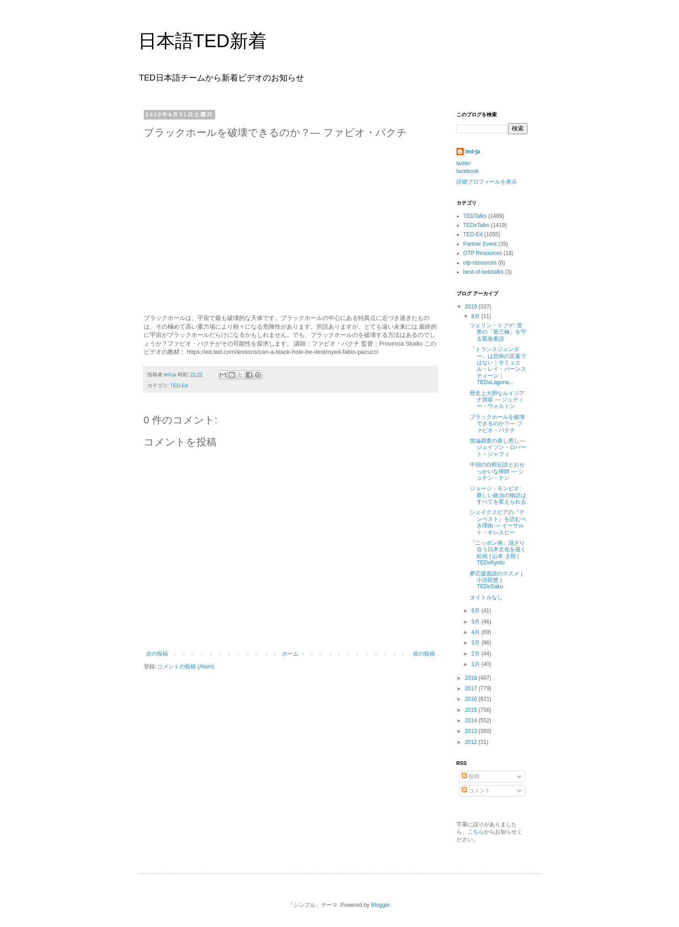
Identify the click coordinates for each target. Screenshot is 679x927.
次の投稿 (157, 654)
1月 (476, 664)
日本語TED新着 (202, 41)
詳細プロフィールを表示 (486, 182)
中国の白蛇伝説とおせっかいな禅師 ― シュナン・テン (497, 471)
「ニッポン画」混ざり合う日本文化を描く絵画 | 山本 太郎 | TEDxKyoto (498, 553)
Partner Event (480, 244)
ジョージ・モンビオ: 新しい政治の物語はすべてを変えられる (498, 495)
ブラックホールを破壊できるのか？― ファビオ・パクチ (497, 424)
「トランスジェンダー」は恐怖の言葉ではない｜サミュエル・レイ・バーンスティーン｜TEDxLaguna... (498, 365)
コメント (476, 790)
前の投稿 (424, 654)
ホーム (290, 654)
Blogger (380, 905)
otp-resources (480, 263)
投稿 (470, 776)
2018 (471, 678)
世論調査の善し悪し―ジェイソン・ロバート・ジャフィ (498, 447)
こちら (475, 832)
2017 (471, 688)
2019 (471, 307)
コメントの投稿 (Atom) (186, 666)
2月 (476, 654)
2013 (471, 731)
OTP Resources (482, 253)
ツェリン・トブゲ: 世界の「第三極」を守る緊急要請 (498, 332)
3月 (476, 643)
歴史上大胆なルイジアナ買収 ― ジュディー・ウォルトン (497, 400)
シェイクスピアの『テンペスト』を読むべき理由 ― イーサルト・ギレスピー (498, 522)
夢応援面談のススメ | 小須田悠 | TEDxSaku (496, 580)
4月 (476, 632)
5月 (476, 621)
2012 (471, 742)
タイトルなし (486, 597)
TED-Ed (179, 385)
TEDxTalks (476, 225)
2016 (471, 699)
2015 (471, 710)
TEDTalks (475, 216)
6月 (476, 610)
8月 (476, 316)
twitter (463, 163)
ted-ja (473, 151)
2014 (471, 720)
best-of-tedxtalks (483, 272)
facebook (467, 171)
